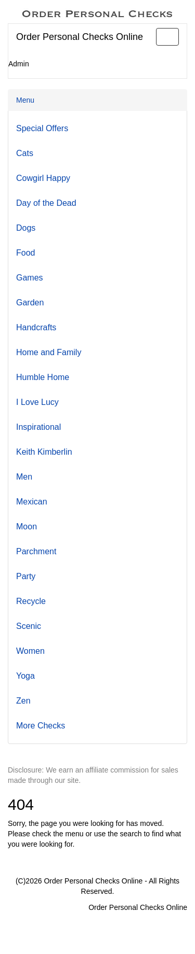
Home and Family (48, 352)
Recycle (31, 601)
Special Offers (42, 128)
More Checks (40, 725)
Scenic (28, 626)
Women (30, 651)
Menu (25, 100)
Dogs (25, 227)
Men (24, 476)
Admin (18, 64)
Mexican (31, 501)
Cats (24, 153)
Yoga (25, 675)
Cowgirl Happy (43, 178)
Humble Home (42, 377)
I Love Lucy (37, 402)
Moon (26, 526)
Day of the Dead (46, 203)
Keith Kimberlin (44, 451)
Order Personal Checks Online (79, 37)
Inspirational (38, 427)
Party (25, 576)
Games (29, 277)
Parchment (36, 551)
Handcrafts (36, 327)
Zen (23, 700)
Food (25, 252)
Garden (30, 302)
